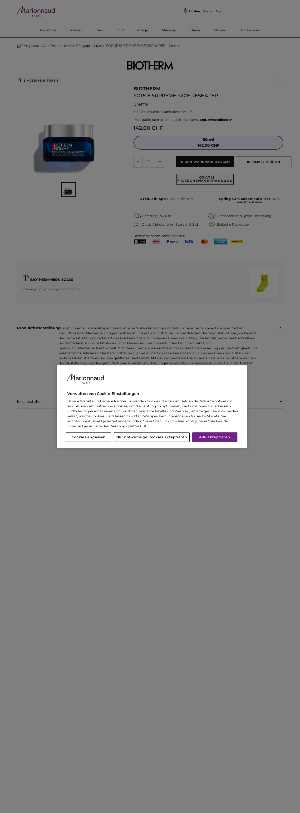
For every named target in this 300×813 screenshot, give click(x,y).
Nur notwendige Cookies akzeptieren (151, 437)
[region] (152, 406)
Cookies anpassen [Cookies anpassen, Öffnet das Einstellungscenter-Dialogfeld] (89, 437)
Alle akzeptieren (214, 437)
